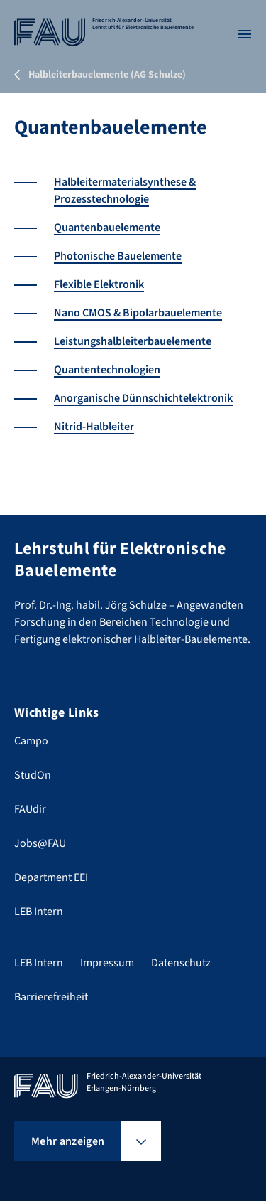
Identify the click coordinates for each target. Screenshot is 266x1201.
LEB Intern (38, 911)
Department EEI (51, 877)
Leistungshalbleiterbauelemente (132, 341)
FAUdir (30, 809)
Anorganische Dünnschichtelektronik (143, 398)
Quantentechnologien (107, 370)
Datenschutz (181, 963)
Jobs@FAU (40, 843)
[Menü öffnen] (244, 34)
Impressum (107, 963)
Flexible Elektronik (99, 284)
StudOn (32, 775)
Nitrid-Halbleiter (94, 426)
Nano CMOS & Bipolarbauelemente (138, 313)
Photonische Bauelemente (118, 256)
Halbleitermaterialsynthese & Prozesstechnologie (125, 190)
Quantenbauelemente (107, 227)
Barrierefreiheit (51, 997)
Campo (31, 741)
